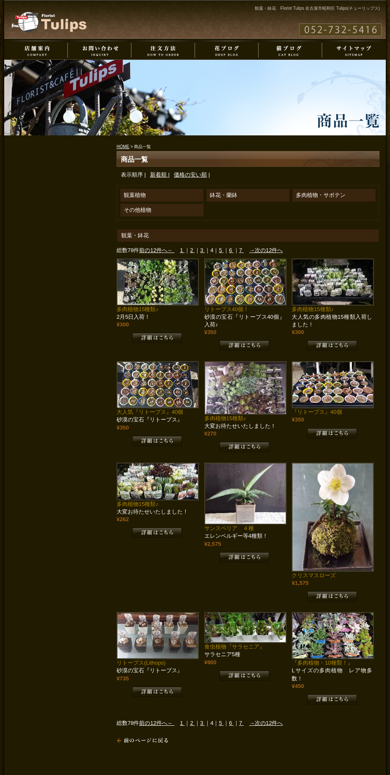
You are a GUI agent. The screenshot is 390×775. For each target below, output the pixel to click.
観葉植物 (135, 195)
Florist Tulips (49, 22)
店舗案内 (36, 50)
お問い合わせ (99, 50)
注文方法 (163, 50)
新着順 (159, 174)
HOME (123, 146)
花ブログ (227, 50)
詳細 (157, 338)
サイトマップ (354, 50)
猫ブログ (290, 50)
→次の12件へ (266, 250)
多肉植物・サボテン (320, 195)
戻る (142, 740)
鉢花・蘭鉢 (223, 195)
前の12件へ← (156, 250)
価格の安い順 (190, 174)
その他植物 (137, 210)
